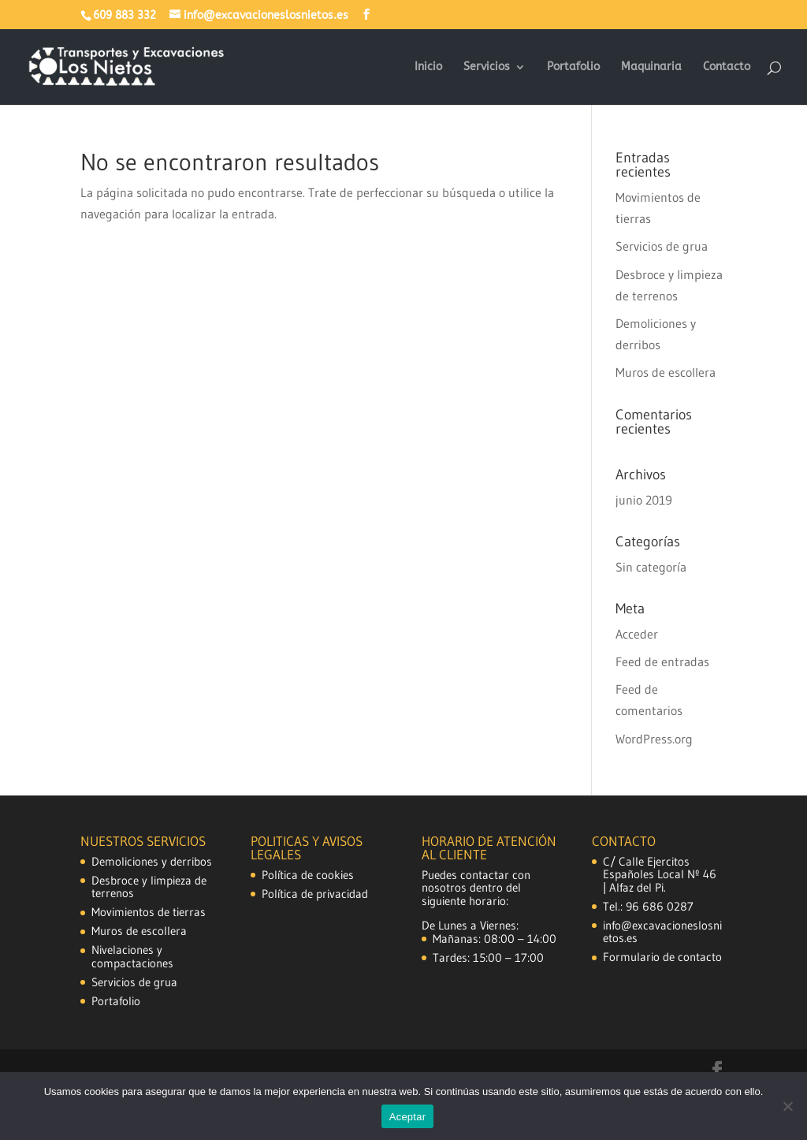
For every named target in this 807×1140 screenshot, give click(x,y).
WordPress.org (654, 739)
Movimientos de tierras (148, 911)
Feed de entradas (662, 661)
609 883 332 (124, 15)
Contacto (726, 67)
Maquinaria (651, 67)
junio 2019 (643, 500)
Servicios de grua (661, 246)
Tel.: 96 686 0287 (648, 906)
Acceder (636, 634)
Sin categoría (650, 567)
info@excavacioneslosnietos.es (662, 932)
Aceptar (407, 1117)
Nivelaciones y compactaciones (132, 956)
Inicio (428, 67)
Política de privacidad (315, 893)
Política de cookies (308, 874)
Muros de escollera (665, 372)
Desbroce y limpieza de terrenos (148, 887)
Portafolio (573, 67)
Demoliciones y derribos (151, 861)
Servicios (486, 67)
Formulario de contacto (662, 956)
